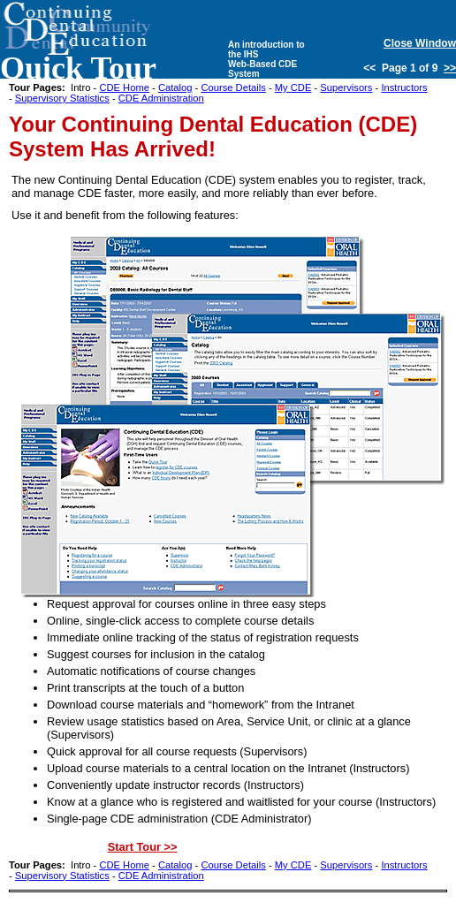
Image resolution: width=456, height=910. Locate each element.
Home (124, 87)
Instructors (404, 87)
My (293, 87)
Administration (161, 98)
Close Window (420, 43)
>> (450, 68)
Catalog (175, 87)
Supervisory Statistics (62, 98)
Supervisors (346, 87)
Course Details (233, 87)
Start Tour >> (143, 846)
